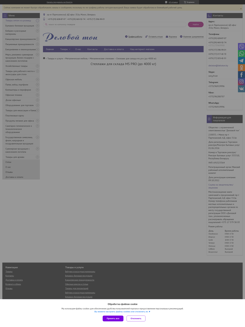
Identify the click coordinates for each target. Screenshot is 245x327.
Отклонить (136, 318)
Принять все (113, 318)
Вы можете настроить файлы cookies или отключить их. (121, 311)
